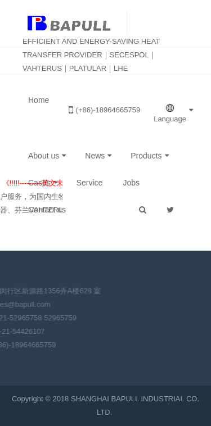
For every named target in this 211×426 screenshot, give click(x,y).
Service (90, 182)
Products (146, 155)
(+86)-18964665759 (105, 110)
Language (170, 113)
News (95, 155)
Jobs (131, 182)
